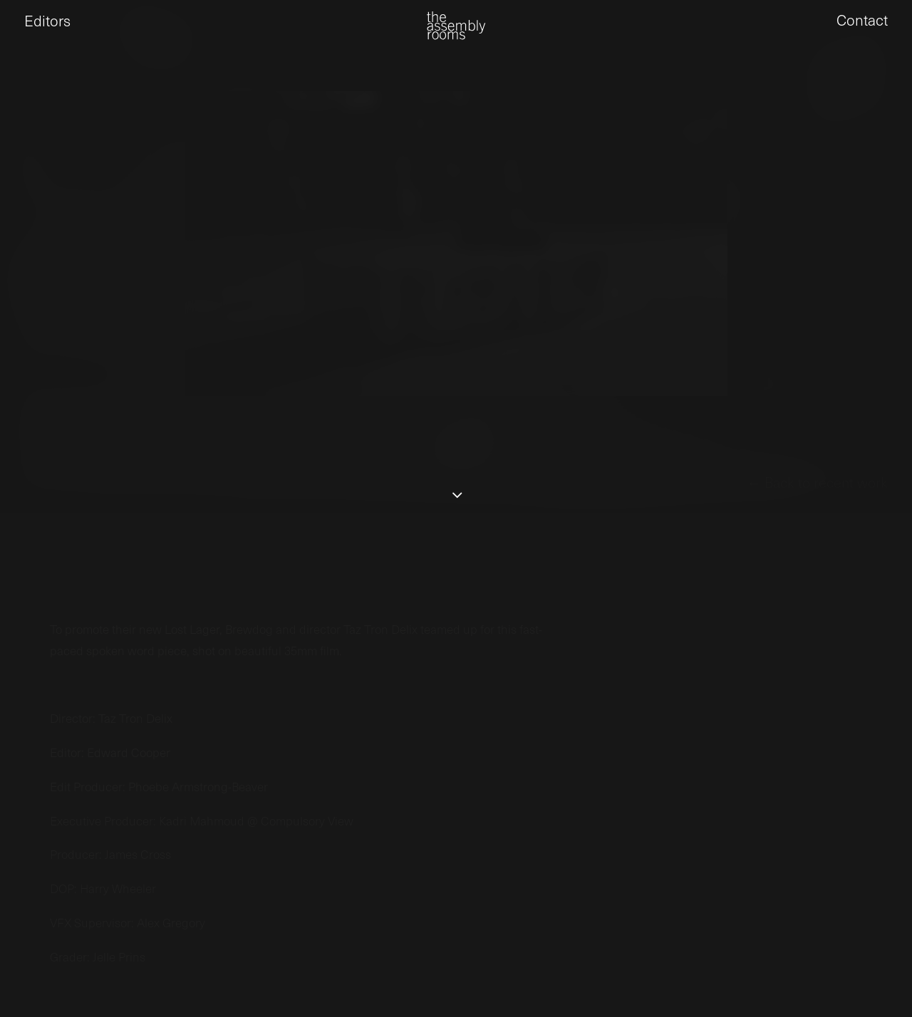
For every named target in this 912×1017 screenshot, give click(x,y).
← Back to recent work (817, 536)
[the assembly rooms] (456, 36)
